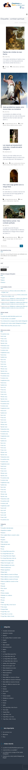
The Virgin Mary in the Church (8, 604)
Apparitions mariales (6, 530)
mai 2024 (3, 361)
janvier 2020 (4, 475)
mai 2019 (3, 489)
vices (22, 164)
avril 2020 (3, 468)
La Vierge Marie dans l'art (7, 553)
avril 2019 (3, 491)
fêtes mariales (4, 542)
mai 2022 (3, 417)
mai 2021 (3, 445)
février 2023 (4, 396)
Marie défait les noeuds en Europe (9, 579)
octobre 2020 (4, 461)
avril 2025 (3, 336)
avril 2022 (3, 419)
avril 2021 (3, 447)
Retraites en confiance (6, 595)
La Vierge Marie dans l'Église (8, 556)
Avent (12, 163)
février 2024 (4, 368)
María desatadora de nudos (7, 565)
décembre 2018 (5, 498)
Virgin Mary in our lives (6, 614)
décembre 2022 (5, 401)
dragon (12, 238)
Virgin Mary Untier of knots (7, 616)
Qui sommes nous (7, 732)
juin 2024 (3, 359)
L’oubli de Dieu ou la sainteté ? (8, 318)
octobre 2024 (4, 350)
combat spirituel (15, 66)
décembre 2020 (5, 457)
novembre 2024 (5, 348)
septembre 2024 (5, 352)
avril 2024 (3, 364)
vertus (19, 164)
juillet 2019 (3, 484)
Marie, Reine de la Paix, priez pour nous (10, 325)
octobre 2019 (4, 480)
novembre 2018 (5, 501)
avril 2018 (3, 515)
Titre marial (4, 607)
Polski (2, 590)
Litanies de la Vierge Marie (7, 560)
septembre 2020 (5, 464)
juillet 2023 (4, 385)
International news (5, 544)
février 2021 (4, 452)
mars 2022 (3, 422)
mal (14, 238)
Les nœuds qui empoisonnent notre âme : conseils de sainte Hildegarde (12, 147)
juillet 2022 (4, 413)
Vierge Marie (16, 200)
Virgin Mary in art (5, 611)
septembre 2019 (5, 482)
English (3, 277)
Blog (4, 736)
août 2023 (3, 382)
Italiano (3, 280)
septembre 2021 (5, 436)
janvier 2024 (4, 371)
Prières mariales (5, 593)
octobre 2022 (4, 406)
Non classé (7, 66)
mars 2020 (4, 471)
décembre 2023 (5, 373)
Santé (2, 602)
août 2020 (3, 466)
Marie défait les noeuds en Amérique (10, 576)
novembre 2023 (5, 375)
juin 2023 (3, 387)
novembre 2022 (5, 403)
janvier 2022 (4, 426)
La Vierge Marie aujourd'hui (7, 551)
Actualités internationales (7, 528)
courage (8, 238)
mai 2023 (3, 389)
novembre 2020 (5, 459)
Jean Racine (21, 66)
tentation (20, 125)
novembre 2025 (5, 334)
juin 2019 (3, 487)
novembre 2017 (5, 519)
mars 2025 (3, 338)
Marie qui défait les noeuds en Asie (9, 581)
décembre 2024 (5, 345)
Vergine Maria (4, 609)
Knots (2, 549)
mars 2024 (3, 366)
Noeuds (6, 163)
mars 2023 (3, 394)
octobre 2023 (4, 378)
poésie (4, 68)
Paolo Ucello (18, 238)
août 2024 (3, 354)
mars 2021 (3, 450)
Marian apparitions (5, 569)
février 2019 (4, 494)
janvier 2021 (4, 454)
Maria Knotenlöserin (6, 567)
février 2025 (4, 341)
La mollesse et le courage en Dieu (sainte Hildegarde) (14, 321)
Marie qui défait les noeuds (12, 125)
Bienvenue (5, 734)
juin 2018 (3, 510)
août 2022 (3, 410)
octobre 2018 (4, 503)
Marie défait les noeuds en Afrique (9, 574)
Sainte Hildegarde (14, 164)
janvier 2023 (4, 399)
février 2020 (4, 473)
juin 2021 (3, 443)
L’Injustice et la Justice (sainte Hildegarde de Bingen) (13, 323)
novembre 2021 (5, 431)
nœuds (3, 583)
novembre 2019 (5, 478)
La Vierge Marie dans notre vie (11, 123)
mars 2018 (3, 517)
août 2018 (3, 508)
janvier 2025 (4, 343)
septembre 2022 (5, 408)
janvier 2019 (4, 496)
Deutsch (3, 282)
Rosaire (3, 597)
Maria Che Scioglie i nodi (7, 562)
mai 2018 (3, 512)
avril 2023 (3, 392)
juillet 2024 (4, 357)
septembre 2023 (5, 380)
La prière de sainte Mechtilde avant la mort (11, 316)
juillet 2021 (3, 440)
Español (3, 539)
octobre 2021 (4, 433)
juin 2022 (3, 415)
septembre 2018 (5, 505)
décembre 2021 (5, 429)
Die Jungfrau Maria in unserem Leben (10, 535)
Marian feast (4, 572)
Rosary (3, 600)
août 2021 (3, 438)
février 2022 (4, 424)
